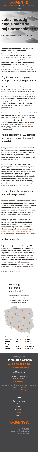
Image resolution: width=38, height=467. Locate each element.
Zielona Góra (8, 339)
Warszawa (19, 337)
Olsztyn (7, 344)
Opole (28, 339)
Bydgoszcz (29, 348)
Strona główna (19, 401)
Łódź (6, 346)
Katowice (18, 339)
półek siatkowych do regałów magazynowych (15, 231)
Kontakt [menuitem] (19, 415)
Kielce (17, 344)
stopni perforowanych (14, 183)
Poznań (28, 344)
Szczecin (7, 348)
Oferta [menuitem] (19, 407)
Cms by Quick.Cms (23, 433)
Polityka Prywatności (23, 430)
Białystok (18, 348)
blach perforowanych (27, 124)
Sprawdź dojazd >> (19, 381)
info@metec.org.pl (19, 372)
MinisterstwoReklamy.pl (22, 431)
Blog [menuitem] (19, 412)
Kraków (7, 337)
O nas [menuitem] (19, 404)
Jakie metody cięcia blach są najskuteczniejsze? (19, 35)
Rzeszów (7, 341)
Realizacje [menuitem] (19, 409)
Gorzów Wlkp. (30, 346)
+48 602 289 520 (10, 6)
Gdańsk (28, 341)
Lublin (17, 341)
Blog (2, 35)
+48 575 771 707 (27, 6)
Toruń (17, 346)
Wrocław (29, 337)
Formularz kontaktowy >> (19, 390)
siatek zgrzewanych (24, 269)
